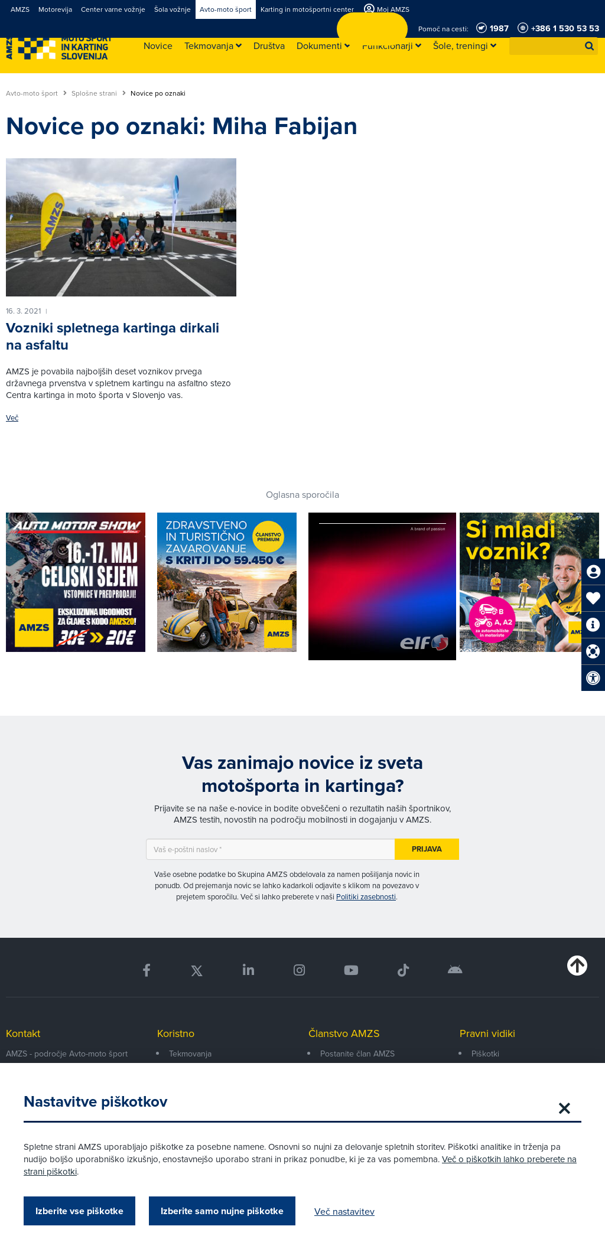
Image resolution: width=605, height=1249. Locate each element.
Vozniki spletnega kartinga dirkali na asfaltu (112, 336)
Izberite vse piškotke (79, 1211)
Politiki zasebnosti (366, 896)
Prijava (427, 849)
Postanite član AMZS (357, 1053)
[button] (589, 46)
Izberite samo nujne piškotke (222, 1211)
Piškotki (485, 1053)
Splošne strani (98, 93)
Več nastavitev (344, 1211)
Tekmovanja (190, 1053)
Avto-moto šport (36, 93)
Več (12, 417)
